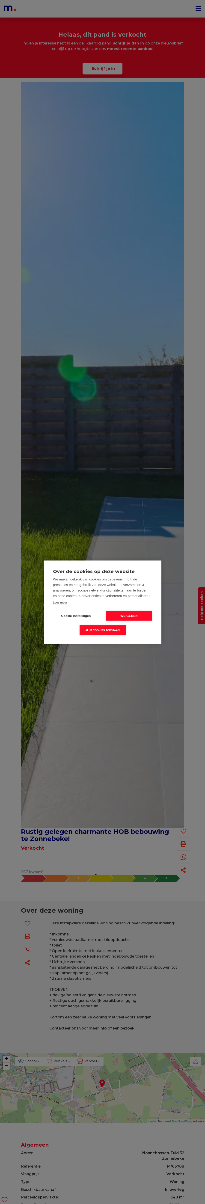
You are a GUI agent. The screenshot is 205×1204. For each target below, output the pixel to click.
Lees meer (60, 602)
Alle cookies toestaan (102, 630)
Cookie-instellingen (76, 615)
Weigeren (129, 615)
